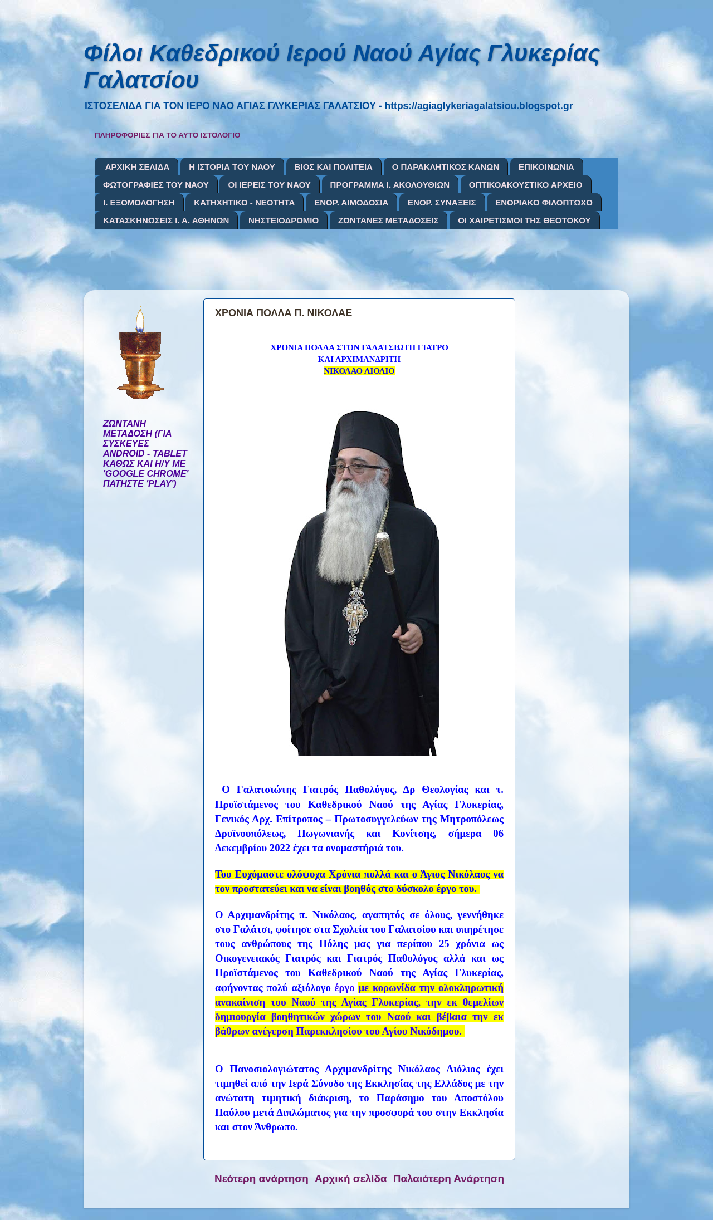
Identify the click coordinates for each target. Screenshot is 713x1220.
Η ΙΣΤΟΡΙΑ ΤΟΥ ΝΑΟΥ (232, 167)
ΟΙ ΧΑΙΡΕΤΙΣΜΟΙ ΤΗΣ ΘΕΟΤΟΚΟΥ (524, 220)
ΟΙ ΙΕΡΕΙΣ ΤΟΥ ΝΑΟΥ (269, 184)
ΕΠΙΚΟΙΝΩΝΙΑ (546, 167)
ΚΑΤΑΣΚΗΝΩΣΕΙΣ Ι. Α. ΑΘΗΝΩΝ (166, 220)
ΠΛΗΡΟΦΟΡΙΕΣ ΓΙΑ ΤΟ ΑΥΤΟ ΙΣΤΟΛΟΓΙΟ (168, 135)
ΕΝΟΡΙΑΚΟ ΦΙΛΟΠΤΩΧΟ (544, 202)
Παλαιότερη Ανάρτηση (448, 1178)
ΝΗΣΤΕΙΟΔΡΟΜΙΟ (283, 220)
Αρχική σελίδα (351, 1178)
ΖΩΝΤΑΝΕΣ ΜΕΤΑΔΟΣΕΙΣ (388, 220)
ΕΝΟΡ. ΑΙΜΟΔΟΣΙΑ (351, 202)
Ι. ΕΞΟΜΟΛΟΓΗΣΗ (139, 202)
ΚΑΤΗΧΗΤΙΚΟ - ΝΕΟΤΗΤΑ (244, 202)
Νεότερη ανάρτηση (261, 1178)
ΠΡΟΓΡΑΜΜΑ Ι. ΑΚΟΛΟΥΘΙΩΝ (390, 184)
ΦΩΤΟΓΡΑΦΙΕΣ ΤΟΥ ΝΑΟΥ (156, 184)
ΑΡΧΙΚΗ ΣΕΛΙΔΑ (137, 167)
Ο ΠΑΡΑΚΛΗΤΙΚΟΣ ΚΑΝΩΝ (446, 167)
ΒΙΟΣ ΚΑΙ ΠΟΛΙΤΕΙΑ (334, 167)
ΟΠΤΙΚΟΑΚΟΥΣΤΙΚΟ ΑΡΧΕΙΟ (526, 184)
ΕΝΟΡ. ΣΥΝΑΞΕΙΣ (442, 202)
